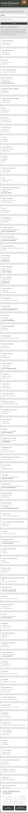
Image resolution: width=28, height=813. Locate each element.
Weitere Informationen (21, 808)
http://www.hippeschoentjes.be (9, 368)
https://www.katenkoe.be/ (8, 478)
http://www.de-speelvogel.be (9, 231)
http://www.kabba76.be (7, 432)
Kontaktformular (11, 34)
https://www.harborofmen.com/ (9, 309)
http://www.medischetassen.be (9, 590)
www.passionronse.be (7, 656)
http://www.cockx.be (7, 192)
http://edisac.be (5, 261)
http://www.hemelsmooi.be (8, 320)
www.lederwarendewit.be (8, 543)
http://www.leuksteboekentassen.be (10, 508)
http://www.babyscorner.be (8, 83)
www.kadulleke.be (6, 441)
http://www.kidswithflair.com (9, 487)
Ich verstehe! (8, 808)
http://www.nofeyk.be (7, 617)
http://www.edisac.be (7, 272)
